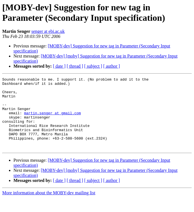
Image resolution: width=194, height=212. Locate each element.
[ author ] (111, 66)
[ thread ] (75, 66)
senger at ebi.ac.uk (48, 31)
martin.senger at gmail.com (52, 120)
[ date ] (59, 66)
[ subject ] (93, 66)
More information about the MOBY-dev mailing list (48, 207)
